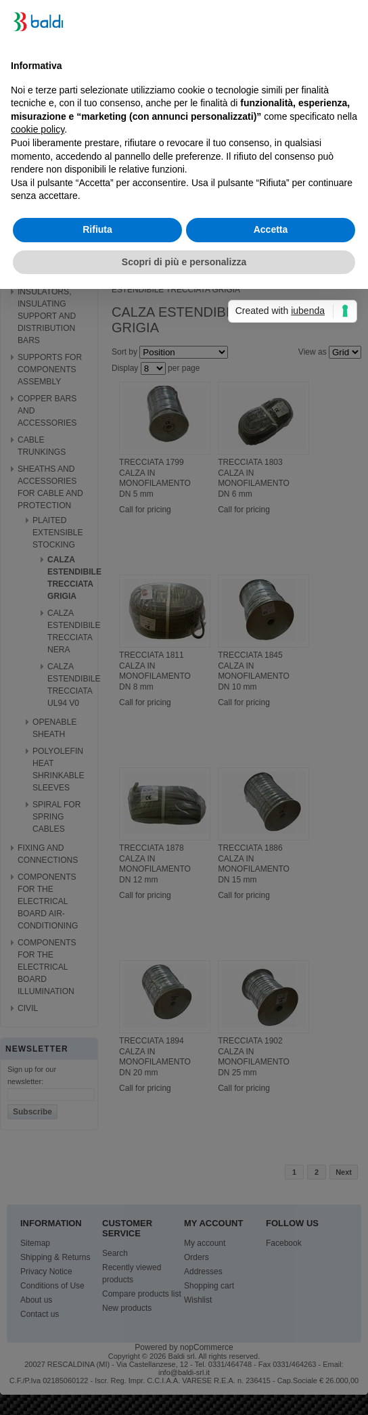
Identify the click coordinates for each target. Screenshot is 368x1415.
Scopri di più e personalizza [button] (184, 261)
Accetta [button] (271, 229)
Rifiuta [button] (97, 229)
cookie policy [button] (37, 129)
